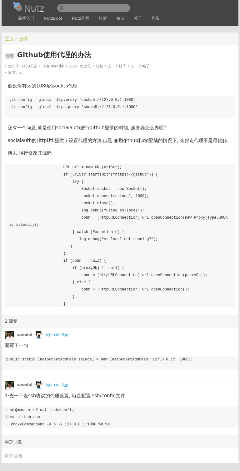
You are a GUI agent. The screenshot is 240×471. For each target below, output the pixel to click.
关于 (138, 18)
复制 (99, 66)
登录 (155, 18)
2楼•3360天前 (56, 385)
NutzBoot (53, 18)
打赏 (103, 18)
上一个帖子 (117, 66)
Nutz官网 (80, 18)
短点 (120, 18)
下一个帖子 (140, 66)
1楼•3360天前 (56, 335)
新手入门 (26, 18)
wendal (57, 66)
